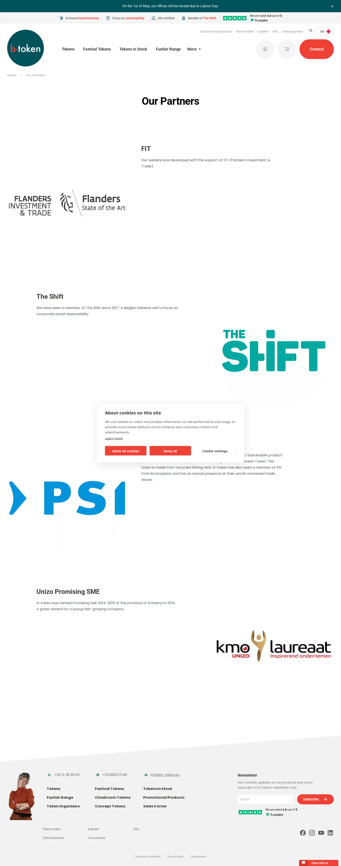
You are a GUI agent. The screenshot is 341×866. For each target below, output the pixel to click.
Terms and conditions (147, 856)
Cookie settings (215, 451)
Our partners (96, 838)
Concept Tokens (110, 806)
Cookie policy (198, 856)
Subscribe (315, 799)
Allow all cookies (125, 451)
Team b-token (245, 31)
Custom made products (216, 31)
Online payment (292, 31)
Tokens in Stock (133, 49)
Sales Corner (155, 806)
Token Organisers (63, 806)
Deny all (170, 451)
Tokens (68, 49)
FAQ (275, 31)
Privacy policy (175, 856)
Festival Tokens (97, 49)
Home (11, 75)
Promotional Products (163, 797)
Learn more (114, 438)
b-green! (263, 31)
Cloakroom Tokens (112, 797)
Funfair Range (168, 49)
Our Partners (35, 75)
